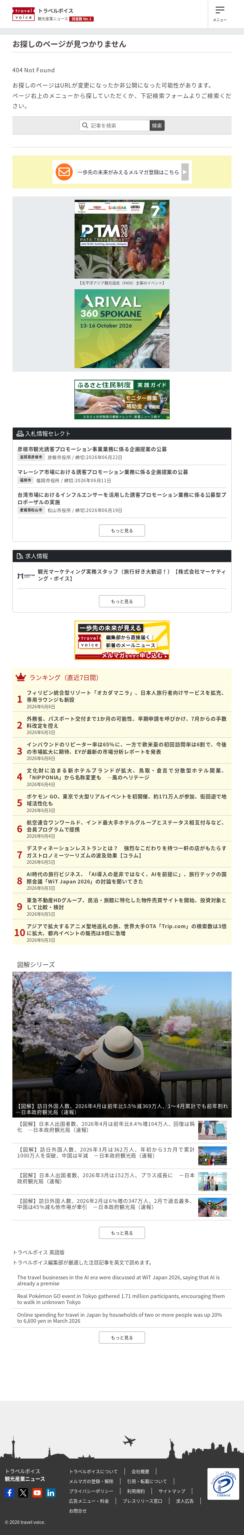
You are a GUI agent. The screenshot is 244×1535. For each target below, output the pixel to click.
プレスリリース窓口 (142, 1501)
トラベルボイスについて (93, 1471)
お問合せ (78, 1510)
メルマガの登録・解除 (91, 1481)
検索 (157, 125)
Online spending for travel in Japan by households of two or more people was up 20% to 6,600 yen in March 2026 (119, 1317)
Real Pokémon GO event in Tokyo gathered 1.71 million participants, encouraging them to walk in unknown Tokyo (121, 1299)
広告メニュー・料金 (89, 1501)
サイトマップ (172, 1491)
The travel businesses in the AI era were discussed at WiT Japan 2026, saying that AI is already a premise (118, 1280)
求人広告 (185, 1501)
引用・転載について (147, 1481)
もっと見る (122, 530)
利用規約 (136, 1491)
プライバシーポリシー (91, 1491)
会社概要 (140, 1471)
